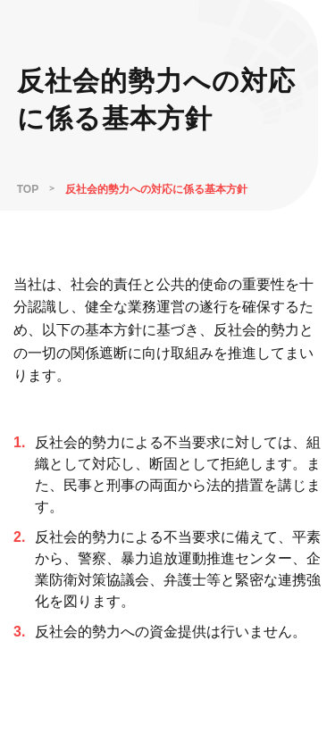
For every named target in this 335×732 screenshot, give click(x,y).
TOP (27, 189)
